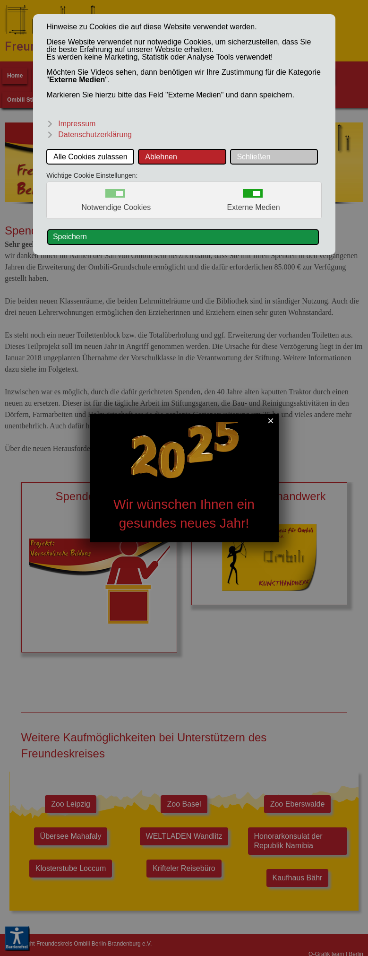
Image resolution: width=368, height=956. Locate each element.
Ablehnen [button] (161, 157)
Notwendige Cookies (116, 207)
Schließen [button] (253, 157)
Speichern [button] (70, 237)
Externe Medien (253, 207)
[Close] (270, 420)
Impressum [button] (76, 124)
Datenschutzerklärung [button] (95, 134)
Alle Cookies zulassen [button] (90, 157)
